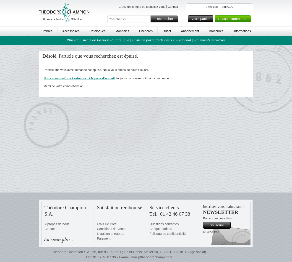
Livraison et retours (110, 233)
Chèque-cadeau (160, 229)
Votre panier (201, 18)
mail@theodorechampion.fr (151, 257)
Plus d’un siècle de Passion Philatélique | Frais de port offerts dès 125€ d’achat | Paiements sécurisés (146, 40)
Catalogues (97, 31)
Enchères (146, 31)
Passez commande (234, 18)
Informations (242, 31)
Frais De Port (106, 224)
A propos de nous (56, 224)
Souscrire (219, 225)
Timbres (46, 31)
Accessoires (70, 31)
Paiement (103, 238)
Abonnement (190, 31)
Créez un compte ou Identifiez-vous (142, 6)
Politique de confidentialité (168, 233)
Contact (173, 6)
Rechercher (166, 19)
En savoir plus (211, 231)
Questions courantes (164, 224)
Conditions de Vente (111, 229)
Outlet (166, 31)
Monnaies (122, 31)
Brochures (216, 31)
